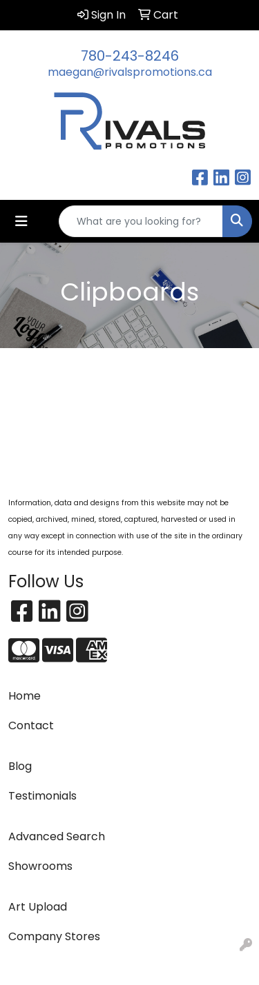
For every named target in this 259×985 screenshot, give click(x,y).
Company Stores (54, 936)
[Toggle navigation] (21, 221)
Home (24, 696)
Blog (20, 766)
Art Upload (37, 907)
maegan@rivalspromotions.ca (130, 72)
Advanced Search (56, 836)
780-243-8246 (130, 55)
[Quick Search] (141, 221)
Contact (31, 725)
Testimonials (42, 796)
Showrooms (40, 866)
